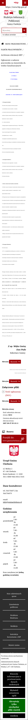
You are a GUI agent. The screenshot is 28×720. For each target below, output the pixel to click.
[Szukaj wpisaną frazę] (24, 30)
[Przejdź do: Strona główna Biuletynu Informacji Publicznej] (2, 44)
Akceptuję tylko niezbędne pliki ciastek (14, 705)
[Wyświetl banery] (24, 431)
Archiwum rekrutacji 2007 (12, 55)
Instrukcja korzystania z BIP (14, 635)
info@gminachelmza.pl (12, 502)
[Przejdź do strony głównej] (14, 18)
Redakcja (14, 626)
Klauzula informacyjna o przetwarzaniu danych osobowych (14, 679)
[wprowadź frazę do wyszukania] (11, 30)
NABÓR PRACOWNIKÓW (11, 49)
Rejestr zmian (14, 645)
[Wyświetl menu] (25, 3)
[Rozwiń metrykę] (15, 362)
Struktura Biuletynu (14, 616)
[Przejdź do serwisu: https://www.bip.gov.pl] (16, 4)
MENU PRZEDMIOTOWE (15, 44)
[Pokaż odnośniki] (3, 3)
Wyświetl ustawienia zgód (14, 693)
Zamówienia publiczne (14, 605)
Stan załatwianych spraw (14, 594)
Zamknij (14, 715)
